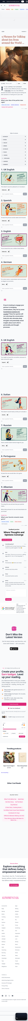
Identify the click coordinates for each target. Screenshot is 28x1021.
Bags (3, 908)
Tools (16, 966)
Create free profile (14, 704)
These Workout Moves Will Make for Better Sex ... (14, 819)
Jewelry (16, 936)
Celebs (16, 914)
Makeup (3, 941)
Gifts (3, 930)
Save (18, 83)
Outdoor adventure (15, 104)
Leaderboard (5, 736)
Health (3, 933)
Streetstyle (4, 958)
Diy (16, 919)
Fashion (3, 922)
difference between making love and (14, 815)
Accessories (4, 905)
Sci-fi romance (4, 523)
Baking (16, 908)
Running (4, 952)
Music (16, 944)
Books (3, 914)
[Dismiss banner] (26, 604)
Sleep (16, 955)
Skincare (3, 955)
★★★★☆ (24, 31)
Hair (16, 930)
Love (16, 939)
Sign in (3, 713)
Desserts (17, 917)
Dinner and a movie (5, 104)
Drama (11, 521)
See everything (5, 772)
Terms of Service (5, 988)
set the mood (19, 802)
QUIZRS (26, 108)
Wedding (8, 9)
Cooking (3, 917)
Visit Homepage (14, 885)
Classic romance (18, 521)
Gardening (17, 928)
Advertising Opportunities (7, 980)
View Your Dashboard (14, 708)
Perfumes (17, 950)
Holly (4, 83)
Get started (22, 736)
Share (24, 83)
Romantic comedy (5, 521)
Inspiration (22, 9)
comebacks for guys (14, 813)
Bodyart (17, 911)
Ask (25, 194)
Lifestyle (3, 939)
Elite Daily (7, 90)
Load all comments (6, 540)
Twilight (3, 963)
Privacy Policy (5, 985)
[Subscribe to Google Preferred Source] (8, 608)
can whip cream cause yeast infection (14, 810)
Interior (3, 936)
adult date (21, 799)
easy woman (14, 804)
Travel (16, 961)
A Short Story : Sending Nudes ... (14, 807)
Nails (3, 947)
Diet (3, 919)
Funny (16, 925)
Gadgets (16, 9)
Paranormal (17, 947)
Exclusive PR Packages (7, 983)
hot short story (9, 802)
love (3, 31)
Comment (8, 599)
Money (16, 941)
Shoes (16, 952)
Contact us (4, 974)
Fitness (3, 9)
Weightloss (4, 966)
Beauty (3, 911)
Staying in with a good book (7, 107)
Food (3, 925)
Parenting (4, 950)
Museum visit (23, 104)
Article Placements (6, 977)
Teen (3, 961)
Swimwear (17, 958)
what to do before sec (10, 799)
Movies (3, 944)
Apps (12, 9)
